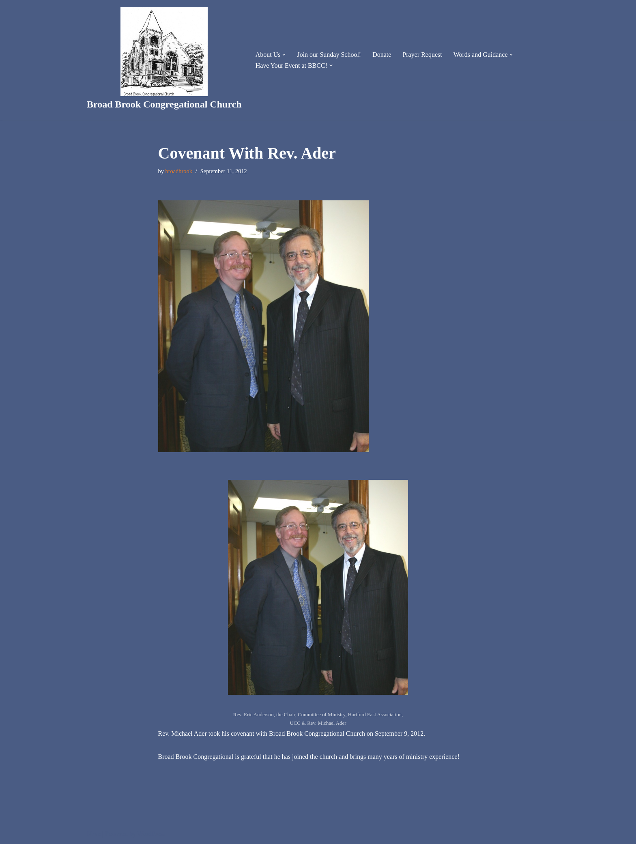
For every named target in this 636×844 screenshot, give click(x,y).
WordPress (151, 833)
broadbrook (178, 171)
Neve (94, 833)
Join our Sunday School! (329, 54)
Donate (381, 54)
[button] (284, 54)
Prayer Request (422, 54)
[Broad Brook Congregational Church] (164, 60)
